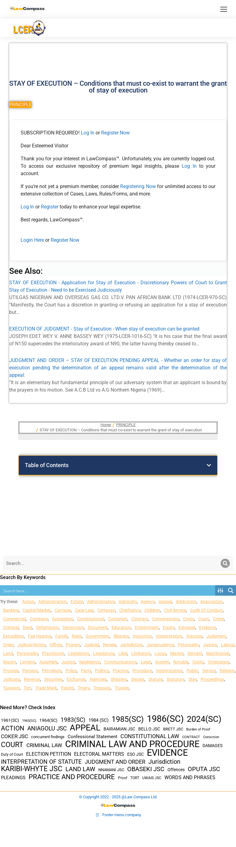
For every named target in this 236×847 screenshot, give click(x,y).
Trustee (122, 687)
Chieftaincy (129, 610)
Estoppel (187, 627)
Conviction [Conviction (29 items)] (211, 737)
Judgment (216, 636)
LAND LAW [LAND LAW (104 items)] (80, 769)
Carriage (63, 610)
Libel (122, 653)
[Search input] (107, 590)
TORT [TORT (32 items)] (134, 778)
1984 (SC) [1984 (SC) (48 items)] (98, 720)
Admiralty (128, 601)
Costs (188, 618)
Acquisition (62, 618)
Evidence (207, 627)
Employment (147, 627)
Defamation (47, 627)
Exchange (76, 679)
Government (97, 636)
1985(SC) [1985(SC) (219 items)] (128, 719)
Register (50, 207)
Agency (148, 601)
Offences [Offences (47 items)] (176, 769)
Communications (120, 662)
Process (10, 670)
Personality (188, 644)
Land (8, 653)
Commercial (14, 618)
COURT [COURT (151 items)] (12, 745)
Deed (27, 627)
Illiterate (121, 636)
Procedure (142, 670)
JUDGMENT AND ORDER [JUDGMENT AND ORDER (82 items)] (115, 762)
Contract (139, 618)
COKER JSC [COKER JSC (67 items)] (14, 736)
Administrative (101, 601)
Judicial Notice (31, 644)
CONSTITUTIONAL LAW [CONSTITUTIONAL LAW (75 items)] (149, 736)
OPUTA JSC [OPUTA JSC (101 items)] (204, 769)
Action (28, 601)
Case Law (84, 610)
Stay (192, 679)
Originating (218, 662)
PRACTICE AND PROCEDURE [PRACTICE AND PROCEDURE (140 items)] (72, 777)
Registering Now (138, 186)
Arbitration (186, 601)
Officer (55, 644)
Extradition (13, 636)
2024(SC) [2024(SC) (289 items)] (204, 719)
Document (98, 627)
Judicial (91, 644)
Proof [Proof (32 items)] (122, 778)
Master (176, 653)
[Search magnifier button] (231, 590)
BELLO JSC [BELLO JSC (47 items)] (149, 729)
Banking (11, 610)
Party (86, 670)
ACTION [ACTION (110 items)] (12, 728)
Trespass (102, 687)
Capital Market (37, 610)
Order (8, 644)
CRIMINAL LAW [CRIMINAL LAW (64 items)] (44, 745)
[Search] (225, 563)
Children (152, 610)
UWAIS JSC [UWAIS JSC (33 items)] (151, 778)
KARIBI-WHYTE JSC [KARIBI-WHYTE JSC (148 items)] (31, 769)
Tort (27, 687)
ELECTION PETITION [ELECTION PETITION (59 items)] (48, 754)
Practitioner (53, 653)
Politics (102, 670)
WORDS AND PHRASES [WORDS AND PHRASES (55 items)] (189, 777)
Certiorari (106, 610)
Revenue (32, 679)
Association (211, 601)
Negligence (89, 662)
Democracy (73, 627)
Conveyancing (165, 618)
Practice (120, 670)
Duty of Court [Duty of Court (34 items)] (12, 754)
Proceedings (212, 679)
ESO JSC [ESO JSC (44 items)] (135, 754)
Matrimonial (217, 653)
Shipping (119, 679)
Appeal (165, 601)
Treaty (83, 687)
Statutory (175, 679)
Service (209, 670)
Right (77, 636)
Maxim (9, 662)
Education (121, 627)
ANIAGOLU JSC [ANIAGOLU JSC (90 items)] (47, 728)
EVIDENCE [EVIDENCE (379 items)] (167, 753)
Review (109, 644)
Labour (227, 644)
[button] (209, 465)
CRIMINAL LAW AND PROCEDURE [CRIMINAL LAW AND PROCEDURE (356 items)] (132, 744)
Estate (77, 601)
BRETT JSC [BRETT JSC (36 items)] (173, 729)
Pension (30, 670)
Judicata (11, 679)
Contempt (117, 618)
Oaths (198, 662)
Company (39, 618)
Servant (194, 653)
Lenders (27, 662)
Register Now (115, 133)
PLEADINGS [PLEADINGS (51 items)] (13, 777)
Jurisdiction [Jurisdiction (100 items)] (164, 762)
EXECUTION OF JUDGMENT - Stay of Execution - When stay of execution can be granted (104, 329)
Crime (218, 618)
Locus (160, 653)
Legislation (78, 653)
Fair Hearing (39, 636)
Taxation (11, 687)
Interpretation (169, 636)
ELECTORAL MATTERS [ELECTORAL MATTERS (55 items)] (99, 754)
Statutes (194, 636)
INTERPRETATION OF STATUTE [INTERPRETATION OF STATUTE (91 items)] (41, 762)
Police (71, 670)
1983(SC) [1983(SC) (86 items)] (73, 720)
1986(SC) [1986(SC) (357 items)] (165, 719)
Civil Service (175, 610)
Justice (210, 644)
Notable (180, 662)
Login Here (32, 240)
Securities (53, 679)
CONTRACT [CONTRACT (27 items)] (191, 737)
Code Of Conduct (206, 610)
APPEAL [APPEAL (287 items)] (85, 728)
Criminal (11, 627)
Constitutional (90, 618)
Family (61, 636)
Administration (52, 601)
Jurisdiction (131, 644)
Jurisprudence (160, 644)
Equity (169, 627)
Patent (67, 687)
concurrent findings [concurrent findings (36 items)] (48, 736)
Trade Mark (46, 687)
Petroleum (51, 670)
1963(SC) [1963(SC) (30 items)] (29, 720)
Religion (227, 670)
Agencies (98, 679)
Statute (155, 679)
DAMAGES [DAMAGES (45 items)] (212, 745)
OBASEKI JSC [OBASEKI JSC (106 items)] (145, 769)
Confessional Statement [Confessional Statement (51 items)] (92, 736)
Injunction (142, 636)
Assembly (48, 662)
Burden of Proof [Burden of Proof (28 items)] (198, 729)
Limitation (141, 653)
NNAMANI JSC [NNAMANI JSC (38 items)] (111, 769)
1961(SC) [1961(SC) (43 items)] (10, 720)
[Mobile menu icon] (224, 9)
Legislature (103, 653)
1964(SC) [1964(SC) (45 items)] (48, 720)
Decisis (137, 679)
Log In (87, 133)
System (162, 662)
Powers (73, 644)
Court (203, 618)
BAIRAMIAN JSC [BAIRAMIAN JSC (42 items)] (119, 728)
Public (192, 670)
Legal (146, 662)
